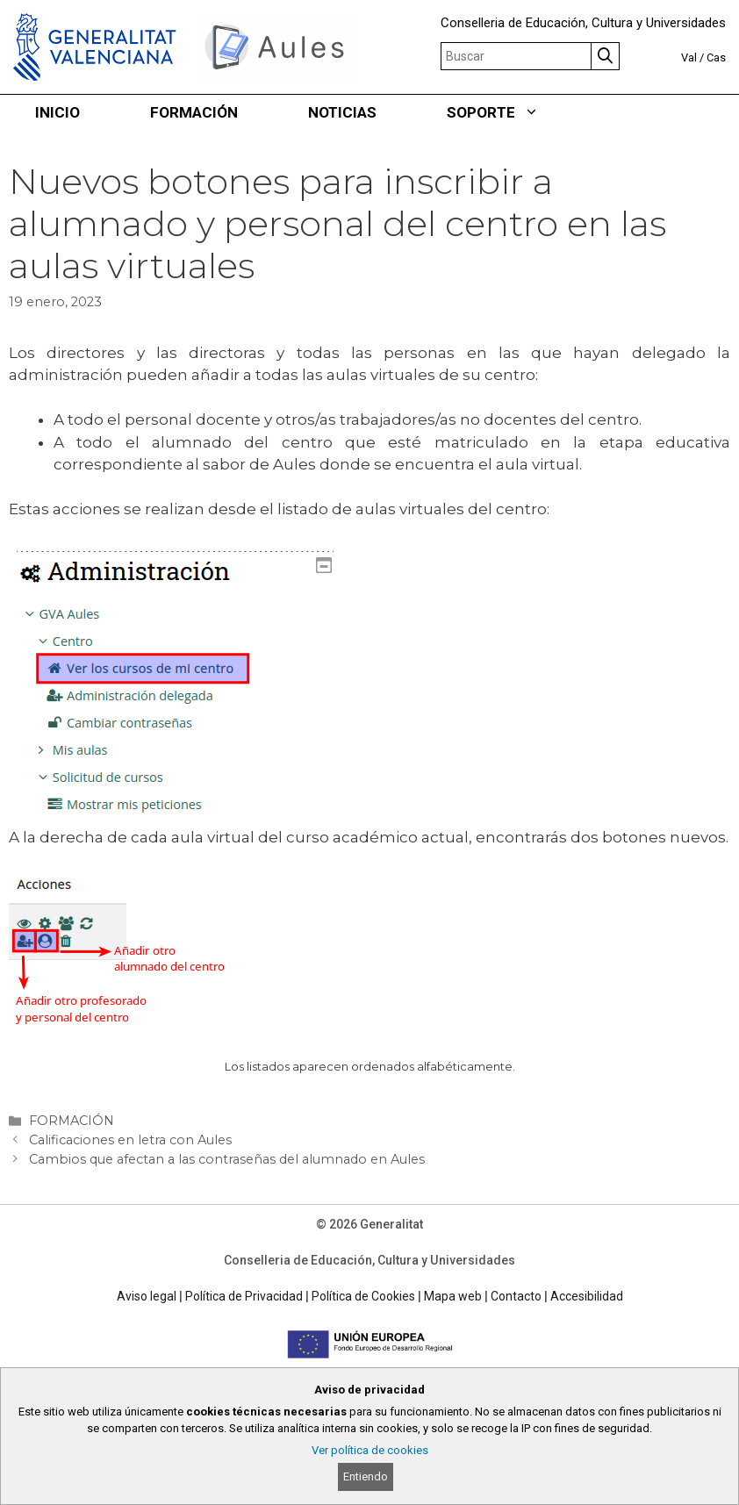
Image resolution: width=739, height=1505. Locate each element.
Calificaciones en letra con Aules (130, 1140)
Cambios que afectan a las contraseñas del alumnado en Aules (227, 1159)
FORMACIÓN (194, 112)
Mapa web (453, 1296)
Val (689, 57)
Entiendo (365, 1476)
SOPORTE (510, 112)
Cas (716, 57)
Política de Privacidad (244, 1296)
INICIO (57, 112)
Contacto (516, 1296)
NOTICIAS (342, 112)
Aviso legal (146, 1296)
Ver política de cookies (370, 1450)
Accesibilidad (586, 1296)
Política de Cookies (363, 1296)
